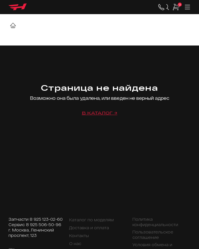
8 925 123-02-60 (46, 219)
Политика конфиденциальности (155, 222)
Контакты (79, 235)
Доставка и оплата (89, 227)
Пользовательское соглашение (152, 234)
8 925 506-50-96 (43, 224)
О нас (75, 243)
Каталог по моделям (91, 219)
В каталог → (99, 113)
